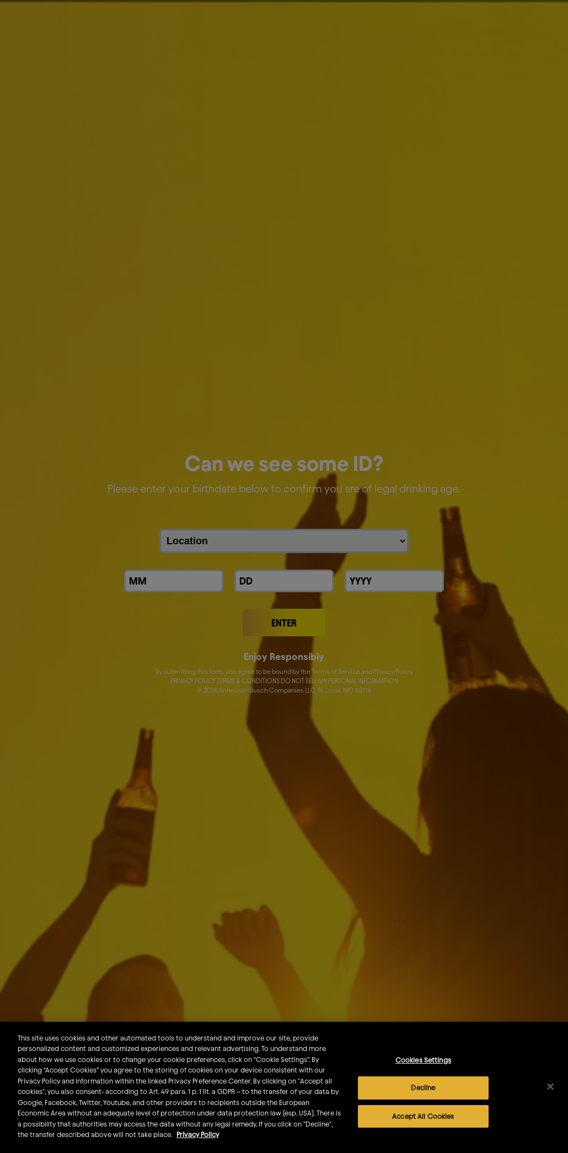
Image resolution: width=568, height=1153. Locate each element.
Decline (423, 1105)
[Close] (550, 1104)
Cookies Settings (423, 1077)
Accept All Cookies (423, 1133)
